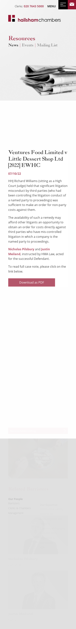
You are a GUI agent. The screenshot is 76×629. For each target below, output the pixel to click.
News (13, 45)
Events (27, 45)
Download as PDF (31, 297)
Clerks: (29, 6)
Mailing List (47, 45)
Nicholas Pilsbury (21, 263)
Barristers (14, 508)
